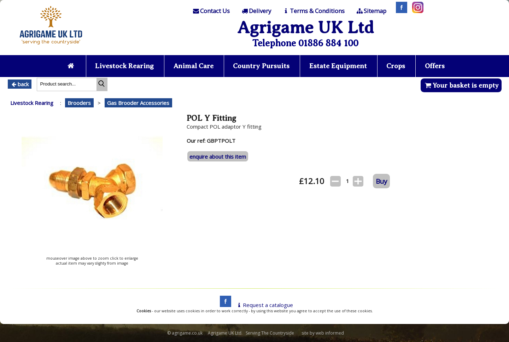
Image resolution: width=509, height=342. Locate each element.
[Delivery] (256, 10)
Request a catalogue (264, 304)
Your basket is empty (461, 85)
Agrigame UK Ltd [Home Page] (305, 27)
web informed (330, 333)
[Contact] (211, 10)
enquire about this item (217, 156)
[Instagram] (416, 10)
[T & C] (313, 10)
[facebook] (223, 304)
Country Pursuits (261, 66)
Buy (381, 181)
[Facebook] (399, 10)
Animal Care (193, 66)
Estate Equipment (338, 66)
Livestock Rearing (124, 66)
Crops (395, 66)
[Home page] (51, 46)
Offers (435, 66)
